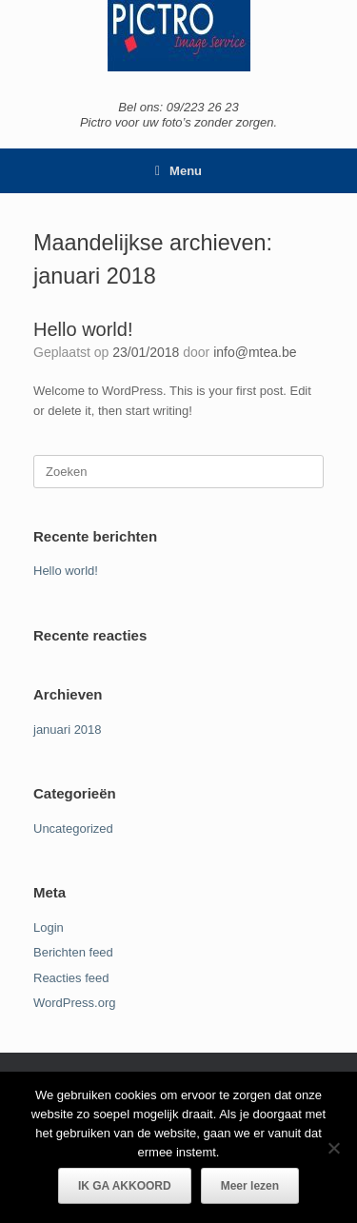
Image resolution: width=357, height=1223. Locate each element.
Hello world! (82, 329)
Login (48, 927)
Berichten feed (73, 952)
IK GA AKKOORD (124, 1186)
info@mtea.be (254, 352)
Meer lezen (250, 1186)
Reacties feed (71, 978)
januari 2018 (67, 729)
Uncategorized (73, 828)
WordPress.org (74, 1003)
